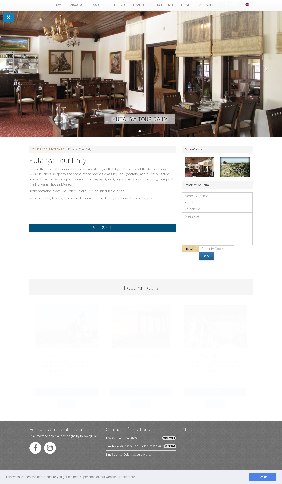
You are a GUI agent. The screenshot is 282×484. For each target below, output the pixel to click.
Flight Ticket (163, 4)
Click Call (170, 446)
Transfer (139, 4)
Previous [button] (26, 347)
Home (59, 4)
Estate (186, 4)
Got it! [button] (262, 477)
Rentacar (118, 4)
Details (66, 404)
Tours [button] (97, 4)
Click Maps (169, 438)
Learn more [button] (127, 477)
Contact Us (207, 4)
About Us (77, 4)
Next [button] (255, 347)
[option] (66, 360)
